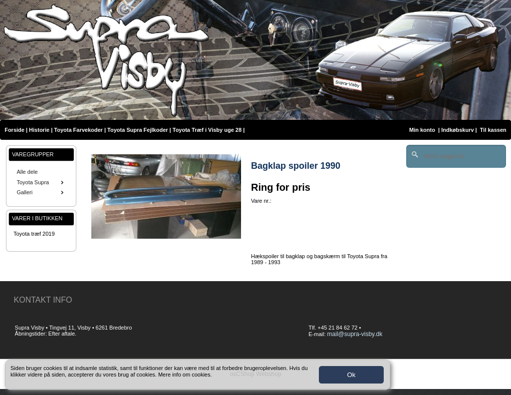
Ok (351, 375)
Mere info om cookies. (185, 375)
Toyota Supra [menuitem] (40, 182)
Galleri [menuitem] (40, 192)
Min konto (422, 130)
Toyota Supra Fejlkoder (137, 130)
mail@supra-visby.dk (355, 334)
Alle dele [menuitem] (26, 172)
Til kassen (494, 130)
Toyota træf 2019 (34, 234)
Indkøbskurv (457, 130)
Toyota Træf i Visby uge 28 (207, 130)
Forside (14, 130)
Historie (39, 130)
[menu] (41, 182)
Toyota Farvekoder (78, 130)
